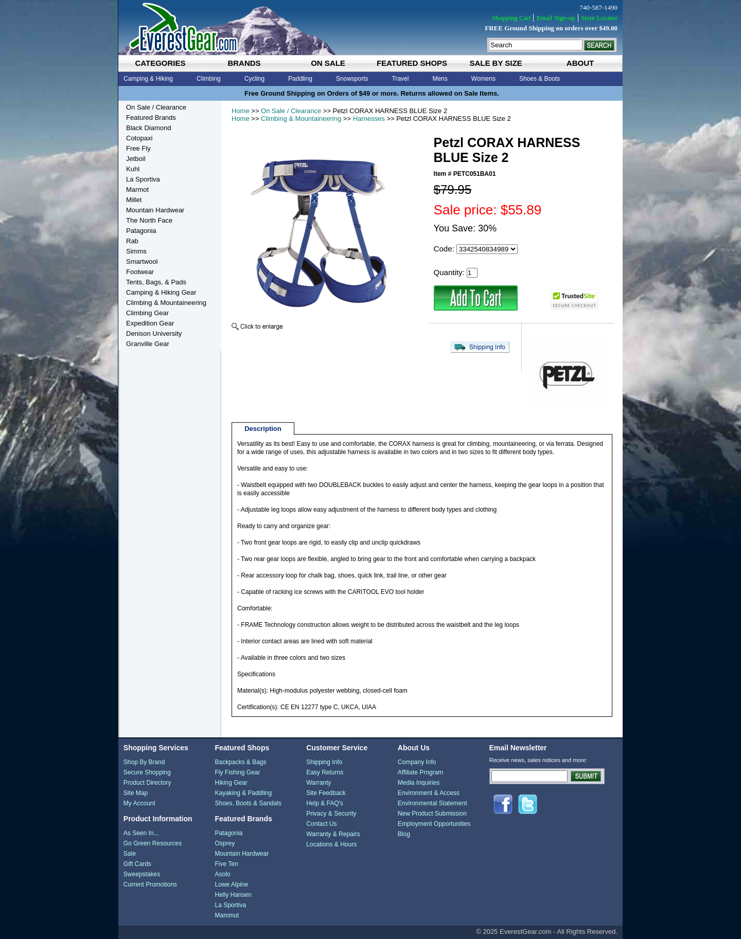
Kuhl (132, 169)
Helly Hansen (233, 894)
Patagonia (141, 230)
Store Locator (599, 18)
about (580, 63)
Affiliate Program (420, 772)
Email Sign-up (555, 18)
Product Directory (147, 782)
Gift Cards (137, 864)
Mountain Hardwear (155, 210)
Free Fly (138, 148)
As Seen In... (141, 833)
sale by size (495, 63)
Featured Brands (151, 117)
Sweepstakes (141, 874)
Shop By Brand (144, 762)
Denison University (154, 333)
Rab (132, 241)
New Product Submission (432, 813)
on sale (328, 63)
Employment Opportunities (434, 823)
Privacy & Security (331, 813)
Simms (136, 251)
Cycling (254, 78)
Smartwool (141, 261)
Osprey (225, 843)
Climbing (209, 78)
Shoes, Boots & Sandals (248, 803)
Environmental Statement (432, 803)
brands (243, 63)
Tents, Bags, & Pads (156, 282)
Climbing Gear (147, 313)
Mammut (227, 915)
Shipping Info (324, 762)
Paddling (300, 78)
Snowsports (352, 78)
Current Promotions (150, 884)
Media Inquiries (418, 782)
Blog (404, 834)
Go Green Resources (152, 843)
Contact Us (321, 823)
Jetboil (136, 158)
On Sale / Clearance (291, 111)
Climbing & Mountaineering (301, 118)
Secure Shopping (147, 772)
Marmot (137, 189)
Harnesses (369, 118)
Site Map (135, 793)
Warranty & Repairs (333, 834)
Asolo (222, 874)
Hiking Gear (231, 782)
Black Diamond (148, 128)
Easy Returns (324, 772)
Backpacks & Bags (240, 762)
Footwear (140, 272)
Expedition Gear (150, 323)
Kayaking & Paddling (243, 793)
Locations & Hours (331, 844)
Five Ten (226, 864)
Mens (439, 78)
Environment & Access (429, 793)
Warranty (318, 782)
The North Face (149, 220)
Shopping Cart (511, 18)
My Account (139, 803)
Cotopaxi (139, 138)
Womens (483, 78)
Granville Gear (147, 344)
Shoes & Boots (539, 78)
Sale (129, 853)
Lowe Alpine (231, 884)
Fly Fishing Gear (237, 772)
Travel (400, 78)
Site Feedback (326, 793)
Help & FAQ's (324, 803)
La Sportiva (143, 179)
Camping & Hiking (148, 78)
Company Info (417, 762)
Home (241, 111)
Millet (134, 200)
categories (160, 63)
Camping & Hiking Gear (161, 292)
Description (262, 428)
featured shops (412, 63)
